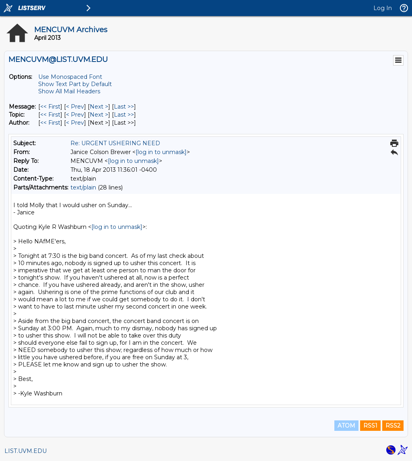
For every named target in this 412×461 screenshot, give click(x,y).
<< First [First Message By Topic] (50, 114)
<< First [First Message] (50, 106)
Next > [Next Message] (99, 106)
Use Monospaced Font (70, 76)
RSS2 (392, 425)
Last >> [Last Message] (124, 106)
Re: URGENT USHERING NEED (115, 143)
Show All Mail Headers (69, 91)
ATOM (346, 425)
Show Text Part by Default (75, 84)
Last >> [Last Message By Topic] (124, 114)
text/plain (83, 187)
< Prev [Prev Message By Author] (75, 122)
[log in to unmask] (161, 152)
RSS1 (370, 425)
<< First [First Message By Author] (50, 122)
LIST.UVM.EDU (25, 451)
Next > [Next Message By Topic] (99, 114)
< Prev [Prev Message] (75, 106)
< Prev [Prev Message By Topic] (75, 114)
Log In (382, 8)
